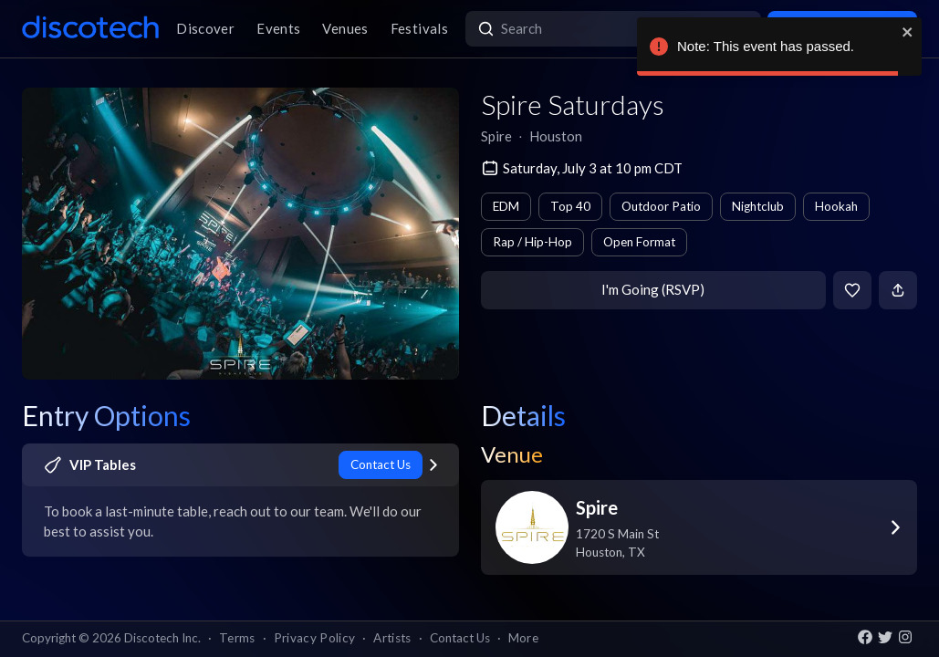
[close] (908, 32)
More (523, 638)
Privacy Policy (315, 638)
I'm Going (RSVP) (652, 289)
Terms (237, 638)
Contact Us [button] (460, 638)
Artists (392, 638)
